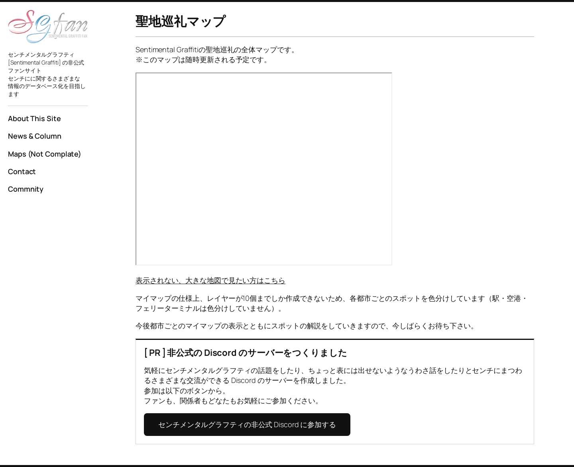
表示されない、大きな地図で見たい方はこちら (210, 280)
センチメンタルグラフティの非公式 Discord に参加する (247, 424)
